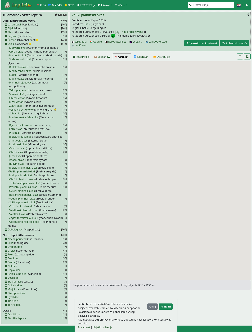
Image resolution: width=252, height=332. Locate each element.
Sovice (11, 262)
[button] (239, 5)
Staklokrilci (14, 281)
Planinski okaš (17, 55)
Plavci (11, 32)
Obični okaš (16, 51)
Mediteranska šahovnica (24, 117)
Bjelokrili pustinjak (20, 136)
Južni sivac (15, 156)
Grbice (12, 250)
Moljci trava (15, 289)
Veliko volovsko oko (21, 109)
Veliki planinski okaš (22, 171)
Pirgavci (12, 36)
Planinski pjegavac (20, 82)
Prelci (11, 254)
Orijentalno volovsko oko (24, 222)
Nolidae (12, 266)
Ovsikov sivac (17, 148)
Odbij (152, 306)
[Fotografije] (81, 56)
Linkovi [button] (104, 5)
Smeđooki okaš (18, 140)
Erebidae (13, 258)
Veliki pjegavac (18, 90)
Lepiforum (79, 45)
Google (96, 41)
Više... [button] (120, 5)
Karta (41, 5)
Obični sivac (16, 152)
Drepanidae (15, 247)
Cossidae (13, 277)
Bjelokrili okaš (17, 67)
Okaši (11, 44)
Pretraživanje (86, 5)
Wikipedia (79, 41)
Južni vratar (16, 102)
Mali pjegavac (17, 78)
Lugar (12, 75)
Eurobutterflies (115, 41)
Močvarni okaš (18, 47)
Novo (69, 5)
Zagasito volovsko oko (22, 218)
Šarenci (12, 40)
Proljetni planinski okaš (23, 187)
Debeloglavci (15, 229)
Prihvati (166, 306)
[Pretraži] (211, 5)
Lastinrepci (14, 24)
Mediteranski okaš (20, 71)
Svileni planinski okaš (22, 191)
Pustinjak (14, 133)
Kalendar (55, 5)
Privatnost (84, 327)
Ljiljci (11, 243)
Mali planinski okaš (20, 175)
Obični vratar (17, 98)
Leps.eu (136, 41)
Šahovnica (15, 113)
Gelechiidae (15, 285)
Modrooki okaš (18, 144)
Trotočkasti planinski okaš (24, 183)
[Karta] (122, 56)
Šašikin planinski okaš (22, 202)
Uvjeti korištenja (102, 327)
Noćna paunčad (17, 239)
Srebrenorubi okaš (20, 59)
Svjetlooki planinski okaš (24, 210)
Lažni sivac (15, 129)
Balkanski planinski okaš (24, 194)
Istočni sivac (16, 160)
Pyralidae (13, 297)
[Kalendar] (141, 56)
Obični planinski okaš (22, 179)
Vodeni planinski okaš (22, 198)
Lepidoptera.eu (156, 41)
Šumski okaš (16, 94)
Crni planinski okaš (20, 206)
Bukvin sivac (16, 164)
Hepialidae (14, 270)
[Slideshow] (102, 56)
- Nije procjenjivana (129, 32)
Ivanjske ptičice (17, 274)
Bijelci (11, 28)
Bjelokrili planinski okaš (23, 167)
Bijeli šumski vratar (20, 125)
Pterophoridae (16, 293)
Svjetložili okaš (18, 214)
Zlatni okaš (15, 105)
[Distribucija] (162, 56)
